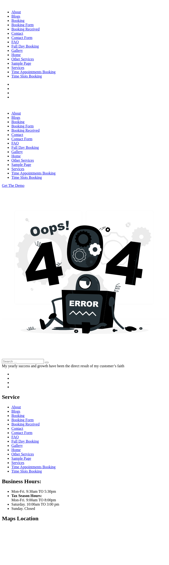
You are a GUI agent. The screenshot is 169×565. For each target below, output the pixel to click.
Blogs (15, 16)
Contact (17, 33)
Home (16, 55)
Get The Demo (13, 186)
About (16, 12)
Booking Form (22, 25)
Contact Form (21, 38)
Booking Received (25, 29)
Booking (17, 21)
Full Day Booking (25, 46)
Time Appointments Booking (33, 72)
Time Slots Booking (26, 76)
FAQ (15, 42)
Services (17, 68)
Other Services (22, 59)
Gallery (17, 50)
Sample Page (21, 63)
